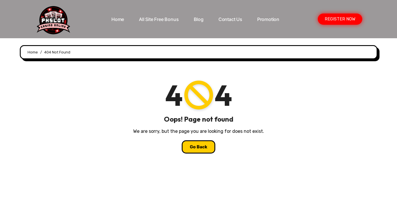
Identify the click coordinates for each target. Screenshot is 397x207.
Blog (199, 19)
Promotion (268, 19)
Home (117, 19)
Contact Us (230, 19)
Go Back (198, 147)
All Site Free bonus (159, 19)
